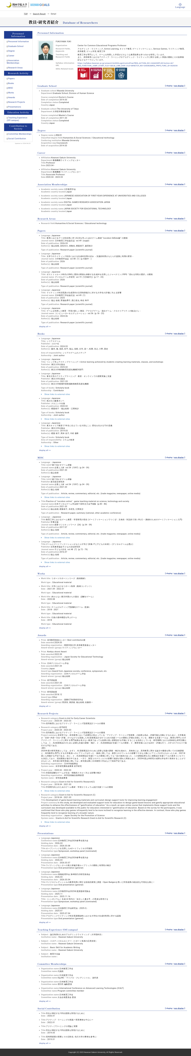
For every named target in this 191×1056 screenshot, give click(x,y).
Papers (11, 78)
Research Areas (15, 68)
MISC (10, 88)
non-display (179, 86)
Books (11, 83)
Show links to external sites (55, 394)
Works (11, 93)
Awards (11, 97)
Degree (11, 51)
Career (11, 56)
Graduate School (16, 46)
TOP (26, 14)
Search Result (39, 14)
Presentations (14, 107)
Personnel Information (18, 41)
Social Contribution (17, 139)
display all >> (45, 326)
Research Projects (16, 102)
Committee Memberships (20, 134)
